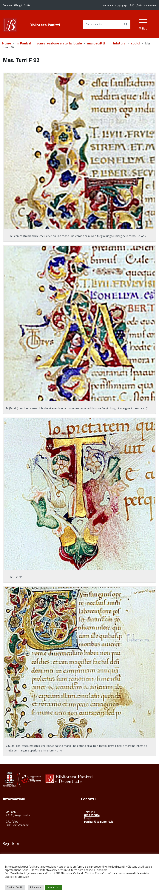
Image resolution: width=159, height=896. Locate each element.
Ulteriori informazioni (17, 877)
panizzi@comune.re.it (98, 821)
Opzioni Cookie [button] (15, 887)
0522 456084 (92, 815)
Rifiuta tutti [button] (35, 887)
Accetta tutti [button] (53, 887)
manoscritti (96, 43)
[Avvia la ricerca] (125, 24)
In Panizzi (23, 43)
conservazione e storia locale (59, 43)
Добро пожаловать (146, 5)
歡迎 (132, 5)
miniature (118, 43)
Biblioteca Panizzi (44, 25)
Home (6, 43)
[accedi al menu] (143, 24)
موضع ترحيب (121, 5)
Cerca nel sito (94, 24)
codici (135, 43)
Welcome (108, 5)
